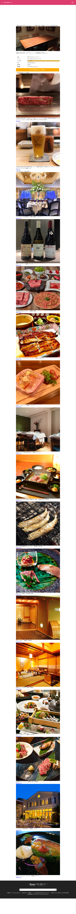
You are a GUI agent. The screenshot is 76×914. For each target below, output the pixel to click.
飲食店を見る (18, 218)
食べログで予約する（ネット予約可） (37, 69)
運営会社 (9, 892)
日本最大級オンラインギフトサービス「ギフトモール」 (38, 894)
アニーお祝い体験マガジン (7, 2)
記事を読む (18, 121)
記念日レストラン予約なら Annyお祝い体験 (60, 892)
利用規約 (29, 892)
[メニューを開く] (72, 2)
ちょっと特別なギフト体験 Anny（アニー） (41, 892)
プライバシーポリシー (16, 892)
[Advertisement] (38, 14)
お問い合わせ (24, 892)
